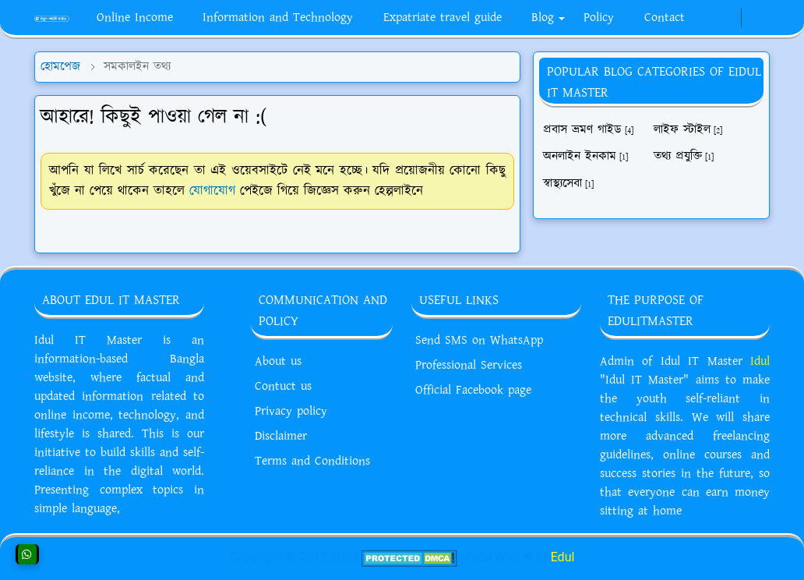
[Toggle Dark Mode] (751, 17)
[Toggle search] (763, 18)
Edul (563, 557)
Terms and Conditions (312, 461)
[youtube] (731, 18)
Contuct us (283, 386)
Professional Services (468, 365)
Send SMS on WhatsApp (479, 340)
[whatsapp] (718, 18)
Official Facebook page (473, 390)
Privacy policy (291, 411)
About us (278, 361)
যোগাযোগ (212, 191)
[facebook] (706, 18)
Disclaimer (281, 436)
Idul (760, 361)
